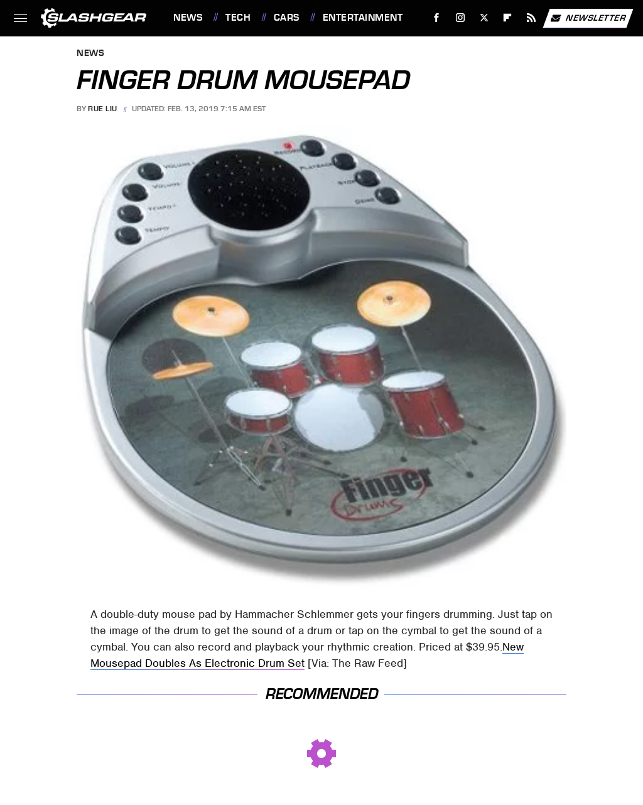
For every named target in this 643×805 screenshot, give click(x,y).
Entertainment (363, 17)
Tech (238, 17)
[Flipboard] (508, 18)
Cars (287, 17)
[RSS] (531, 18)
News (187, 17)
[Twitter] (484, 18)
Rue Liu (102, 108)
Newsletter (587, 18)
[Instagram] (460, 18)
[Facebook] (437, 18)
